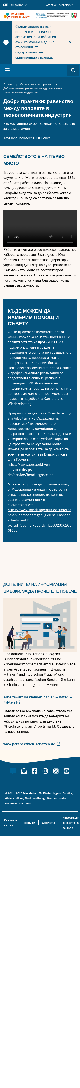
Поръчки (29, 823)
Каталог (8, 84)
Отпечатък (48, 823)
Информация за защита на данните (71, 823)
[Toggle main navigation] (7, 70)
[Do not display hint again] (70, 42)
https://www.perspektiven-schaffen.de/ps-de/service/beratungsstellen (30, 469)
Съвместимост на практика (36, 84)
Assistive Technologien (61, 5)
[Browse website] (73, 70)
